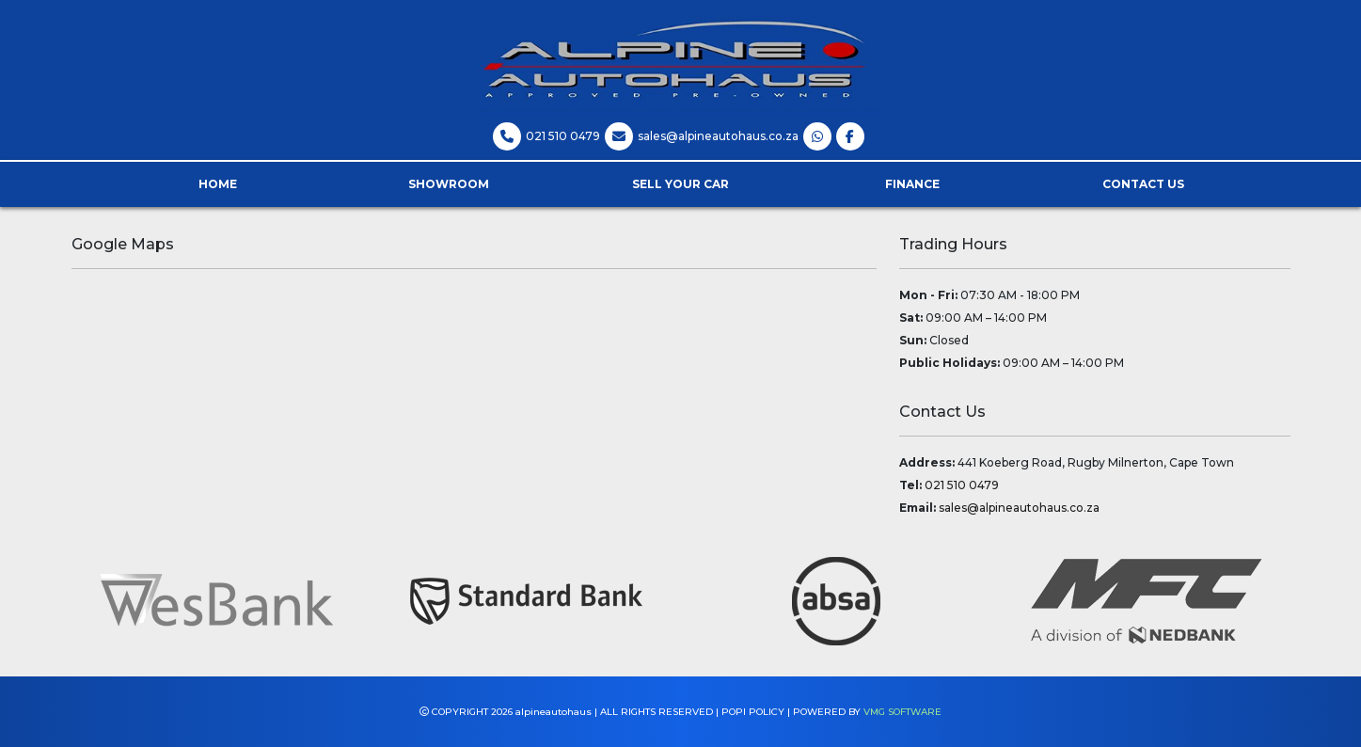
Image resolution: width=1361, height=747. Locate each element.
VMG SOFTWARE (902, 712)
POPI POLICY (752, 712)
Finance (912, 184)
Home (217, 184)
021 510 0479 (962, 485)
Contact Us (1143, 184)
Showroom (448, 184)
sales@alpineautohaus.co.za (1019, 508)
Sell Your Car (680, 184)
